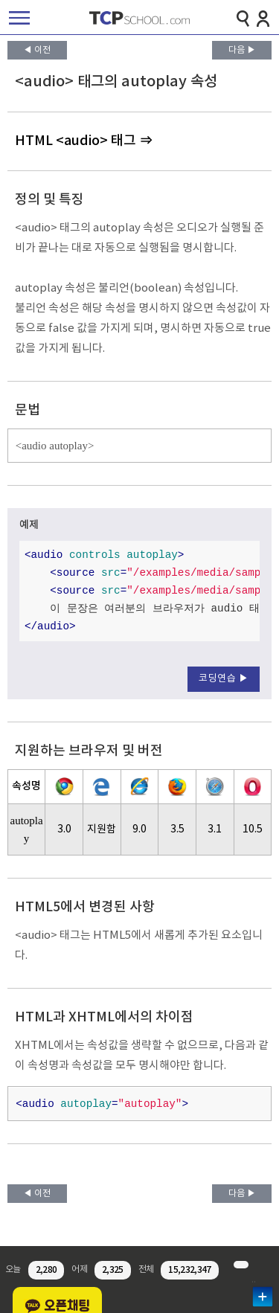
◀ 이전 (37, 50)
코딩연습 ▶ (223, 678)
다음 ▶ (242, 50)
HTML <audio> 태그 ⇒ (84, 141)
